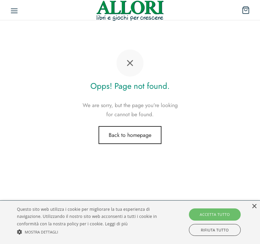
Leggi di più (116, 224)
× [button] (254, 206)
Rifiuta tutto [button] (215, 229)
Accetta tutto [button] (215, 214)
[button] (90, 232)
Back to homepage (130, 135)
